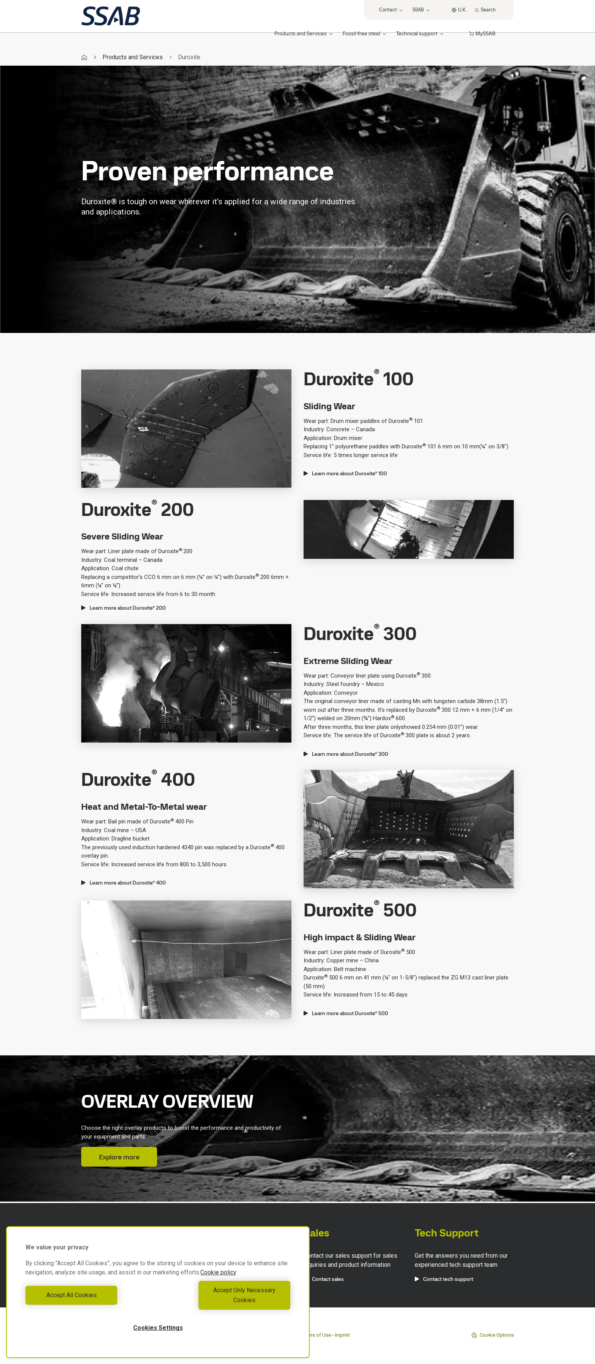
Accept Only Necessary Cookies (226, 1300)
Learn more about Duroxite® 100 (345, 473)
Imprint (342, 1335)
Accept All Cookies (90, 1300)
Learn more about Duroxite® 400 (123, 882)
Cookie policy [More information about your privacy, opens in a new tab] (218, 1282)
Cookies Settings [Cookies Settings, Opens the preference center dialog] (158, 1327)
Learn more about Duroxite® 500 (346, 1013)
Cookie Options (492, 1335)
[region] (158, 1297)
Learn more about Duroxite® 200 (123, 607)
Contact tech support (444, 1279)
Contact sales (324, 1279)
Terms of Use (316, 1335)
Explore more (119, 1157)
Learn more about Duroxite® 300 (346, 754)
